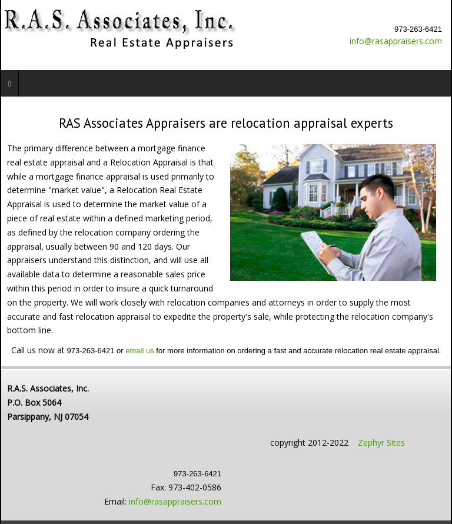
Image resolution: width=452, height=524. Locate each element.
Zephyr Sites (381, 442)
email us (139, 350)
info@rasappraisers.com (396, 41)
